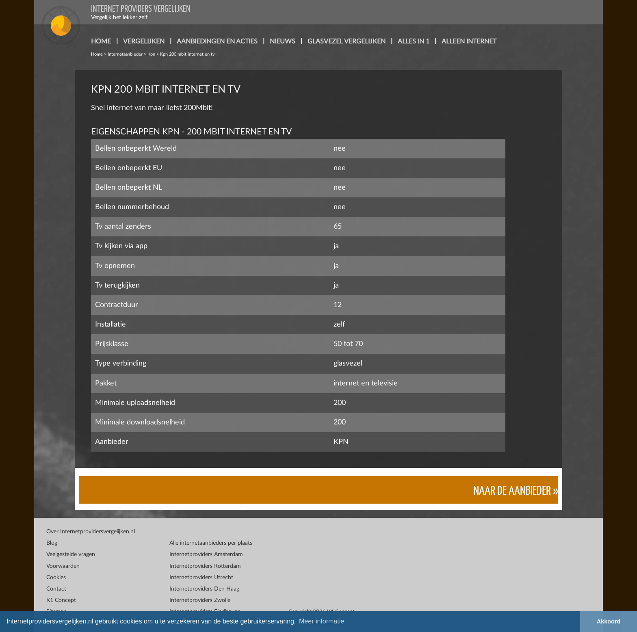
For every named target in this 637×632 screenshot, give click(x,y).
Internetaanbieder (125, 54)
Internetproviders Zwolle (199, 600)
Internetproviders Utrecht (201, 577)
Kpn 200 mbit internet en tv (187, 54)
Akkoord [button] (608, 621)
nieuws (282, 41)
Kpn (151, 54)
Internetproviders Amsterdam (206, 554)
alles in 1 (413, 41)
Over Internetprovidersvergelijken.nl (90, 532)
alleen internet (469, 41)
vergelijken (144, 41)
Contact (56, 589)
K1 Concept (61, 600)
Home (97, 54)
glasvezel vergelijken (347, 41)
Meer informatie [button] (321, 621)
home (101, 41)
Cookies (56, 577)
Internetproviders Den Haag (204, 589)
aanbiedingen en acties (217, 41)
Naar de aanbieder (512, 489)
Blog (51, 543)
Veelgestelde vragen (70, 554)
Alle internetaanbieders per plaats (210, 543)
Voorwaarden (63, 566)
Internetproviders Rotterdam (205, 566)
